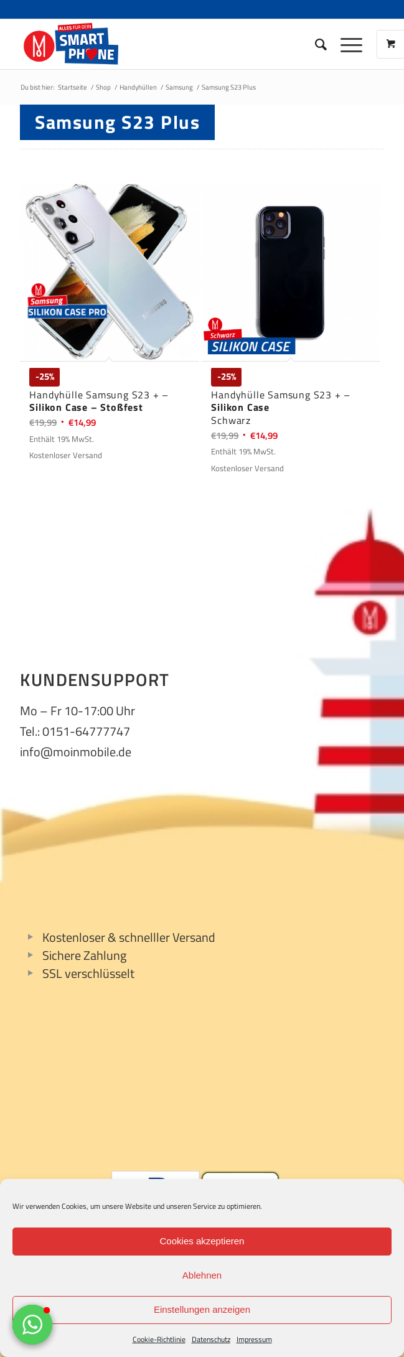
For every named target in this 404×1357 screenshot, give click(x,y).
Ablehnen (202, 1275)
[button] (32, 1325)
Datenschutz (211, 1339)
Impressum (254, 1339)
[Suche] (315, 44)
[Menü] (345, 44)
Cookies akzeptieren (202, 1241)
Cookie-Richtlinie (159, 1339)
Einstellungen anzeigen (202, 1309)
